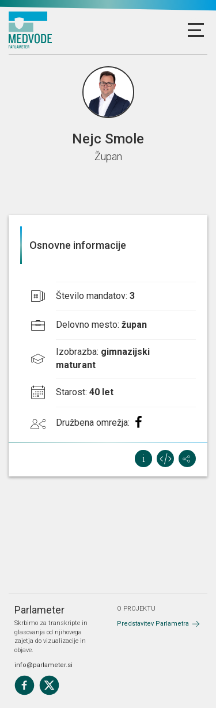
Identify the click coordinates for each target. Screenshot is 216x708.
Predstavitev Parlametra (153, 623)
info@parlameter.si (43, 665)
